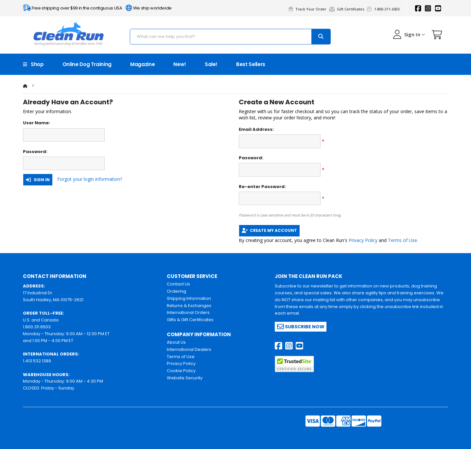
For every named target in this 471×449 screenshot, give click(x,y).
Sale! (211, 64)
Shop (33, 64)
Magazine (142, 64)
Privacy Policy (363, 240)
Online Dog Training (87, 64)
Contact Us (178, 284)
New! (179, 64)
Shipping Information (189, 298)
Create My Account (269, 230)
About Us (176, 342)
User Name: (36, 123)
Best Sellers (250, 64)
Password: (35, 152)
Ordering (176, 291)
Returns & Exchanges (189, 305)
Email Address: (256, 129)
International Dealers (189, 349)
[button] (437, 36)
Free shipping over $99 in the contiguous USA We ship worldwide (97, 8)
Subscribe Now (300, 326)
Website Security (184, 378)
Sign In (38, 179)
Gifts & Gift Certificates (190, 320)
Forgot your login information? (89, 179)
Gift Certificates (348, 9)
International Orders (188, 312)
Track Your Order (309, 9)
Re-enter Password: (262, 187)
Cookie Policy (181, 371)
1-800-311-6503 (384, 9)
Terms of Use (402, 240)
